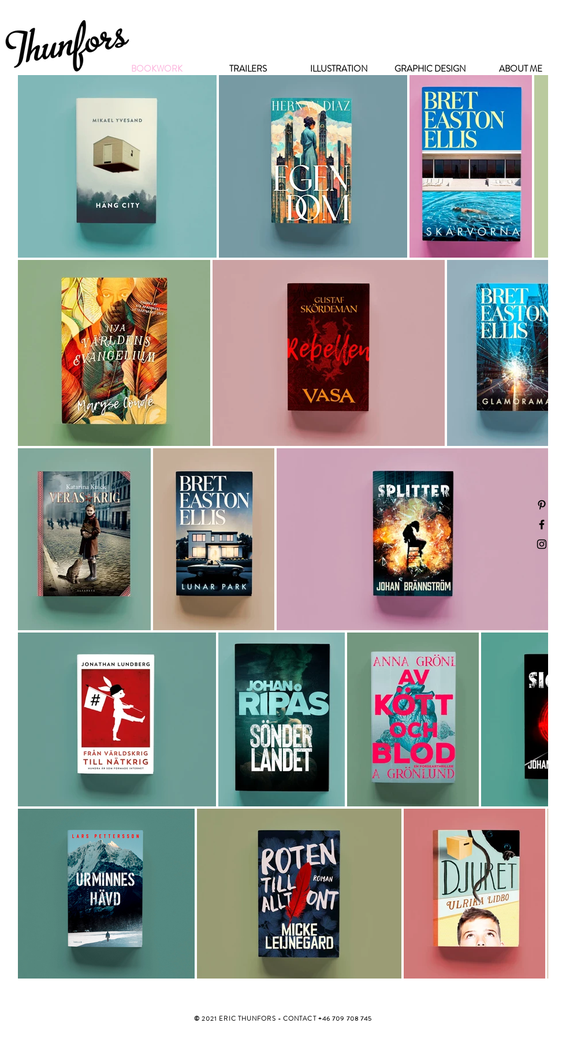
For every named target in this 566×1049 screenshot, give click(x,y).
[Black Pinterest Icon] (541, 505)
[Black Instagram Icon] (541, 544)
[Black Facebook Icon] (541, 524)
